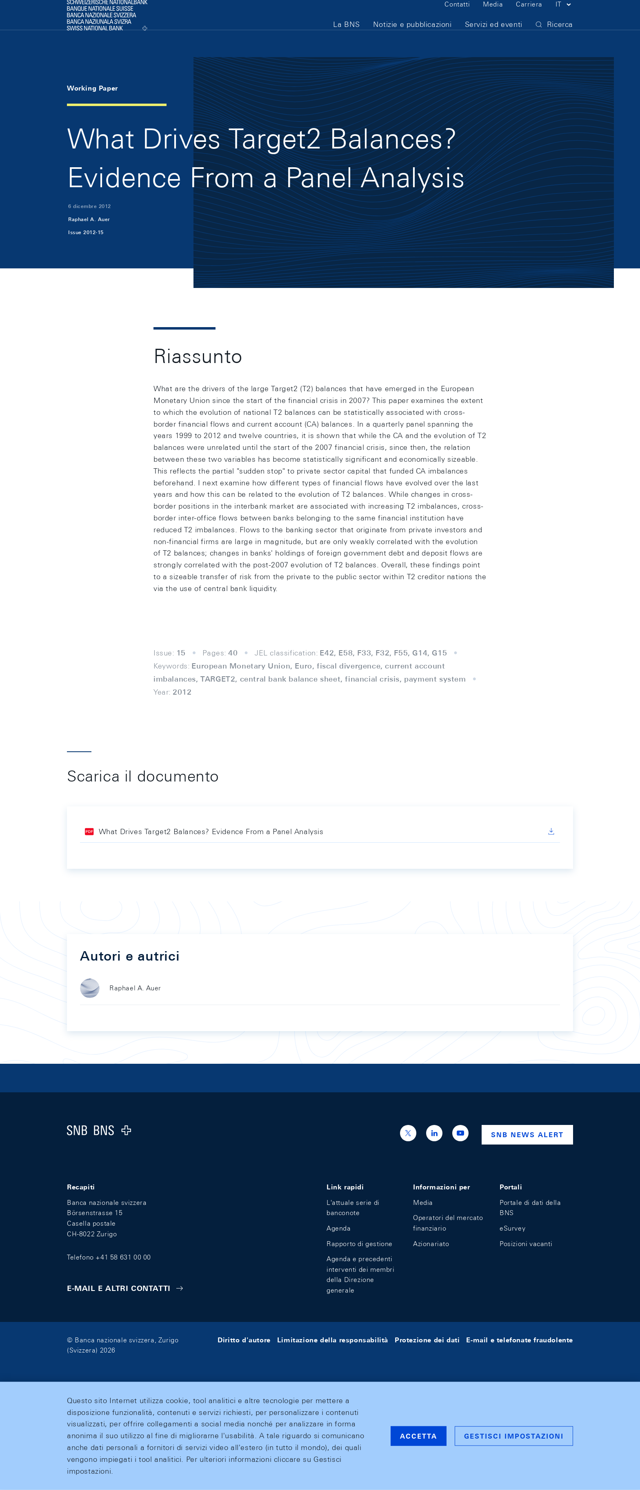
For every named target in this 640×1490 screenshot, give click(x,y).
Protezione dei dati (427, 1340)
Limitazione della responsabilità (332, 1340)
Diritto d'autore (244, 1340)
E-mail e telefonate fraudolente (519, 1340)
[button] (564, 19)
